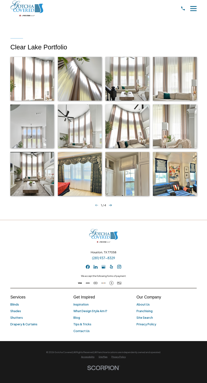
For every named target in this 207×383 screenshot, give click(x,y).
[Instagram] (119, 267)
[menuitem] (88, 357)
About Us (143, 304)
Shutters (16, 317)
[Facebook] (88, 267)
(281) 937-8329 (103, 258)
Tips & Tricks (82, 324)
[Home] (26, 8)
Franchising (144, 311)
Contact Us (81, 331)
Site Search (144, 317)
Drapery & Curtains (23, 324)
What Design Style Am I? (90, 311)
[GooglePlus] (103, 267)
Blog (76, 317)
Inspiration (81, 304)
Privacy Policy (146, 324)
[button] (32, 79)
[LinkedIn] (96, 267)
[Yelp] (111, 267)
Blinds (14, 304)
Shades (15, 311)
